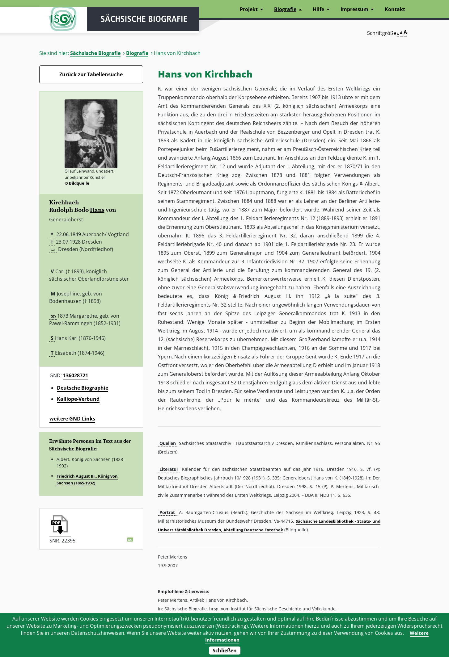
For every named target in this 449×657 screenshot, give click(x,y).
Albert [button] (372, 183)
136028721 (75, 375)
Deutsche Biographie (82, 387)
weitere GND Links (72, 418)
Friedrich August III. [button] (265, 296)
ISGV (57, 22)
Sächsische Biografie (95, 53)
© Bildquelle (77, 183)
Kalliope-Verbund (78, 398)
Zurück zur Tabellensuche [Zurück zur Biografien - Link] (91, 74)
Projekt (249, 9)
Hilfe (318, 9)
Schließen (225, 650)
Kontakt (395, 9)
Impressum (354, 9)
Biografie (137, 53)
